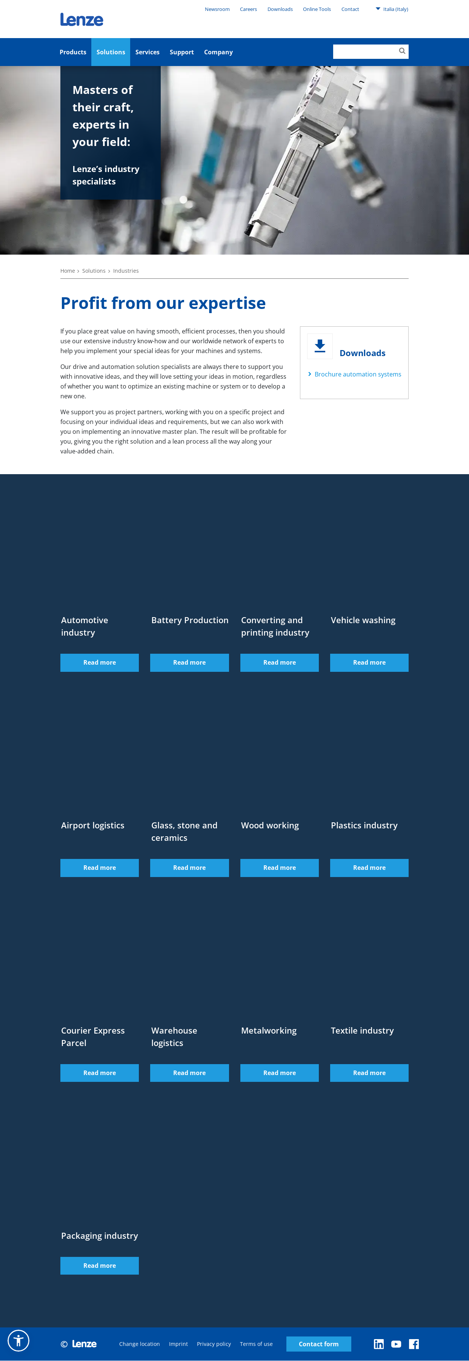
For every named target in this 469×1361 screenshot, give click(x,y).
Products (73, 52)
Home (67, 270)
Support (182, 52)
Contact (350, 9)
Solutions (111, 52)
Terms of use (256, 1344)
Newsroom (217, 9)
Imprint (178, 1344)
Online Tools (317, 9)
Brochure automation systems (358, 374)
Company (218, 52)
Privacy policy (214, 1344)
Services (147, 52)
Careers (248, 9)
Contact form (319, 1344)
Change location (139, 1344)
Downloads (280, 9)
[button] (18, 1341)
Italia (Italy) (391, 8)
